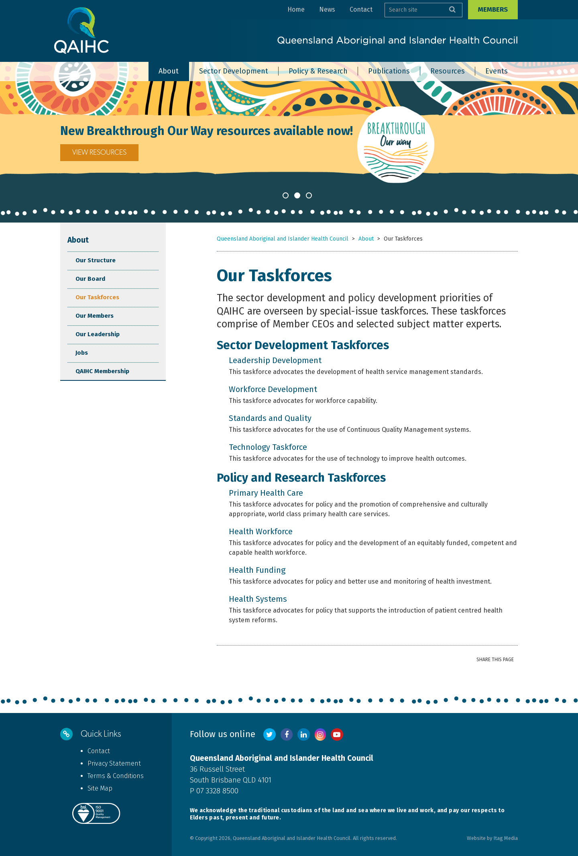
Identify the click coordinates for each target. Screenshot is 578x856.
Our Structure (95, 260)
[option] (289, 142)
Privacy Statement (114, 763)
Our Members (94, 315)
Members (493, 9)
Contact (361, 9)
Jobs (81, 352)
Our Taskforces (97, 297)
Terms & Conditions (116, 776)
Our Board (90, 278)
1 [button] (286, 195)
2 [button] (297, 195)
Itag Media (505, 838)
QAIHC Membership (102, 371)
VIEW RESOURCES (99, 152)
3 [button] (309, 195)
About (78, 240)
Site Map (100, 788)
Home (296, 9)
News (327, 9)
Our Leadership (97, 334)
